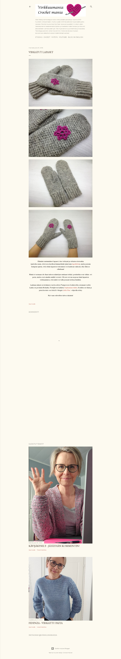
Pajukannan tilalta (70, 288)
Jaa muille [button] (32, 304)
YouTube (63, 37)
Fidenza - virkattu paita (46, 623)
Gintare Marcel (67, 652)
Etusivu (38, 37)
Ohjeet (47, 37)
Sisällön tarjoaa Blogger (60, 648)
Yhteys (54, 37)
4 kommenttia (41, 627)
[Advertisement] (60, 385)
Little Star (66, 290)
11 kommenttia (41, 550)
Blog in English (75, 37)
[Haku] (91, 6)
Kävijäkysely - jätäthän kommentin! (54, 546)
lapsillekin (75, 264)
